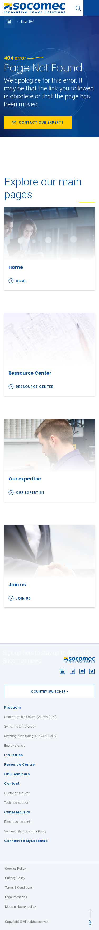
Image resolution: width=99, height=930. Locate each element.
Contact (12, 783)
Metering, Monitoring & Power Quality (30, 736)
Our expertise (30, 492)
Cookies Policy (15, 868)
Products (12, 707)
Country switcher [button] (48, 691)
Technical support (16, 803)
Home (21, 281)
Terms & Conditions (19, 888)
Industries (13, 755)
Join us (23, 598)
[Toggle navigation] (91, 8)
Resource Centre (19, 764)
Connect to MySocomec (26, 840)
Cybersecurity (17, 812)
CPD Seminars (17, 774)
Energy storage (14, 745)
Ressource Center (35, 386)
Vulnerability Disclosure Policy (25, 831)
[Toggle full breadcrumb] (9, 22)
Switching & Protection (20, 726)
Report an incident (17, 822)
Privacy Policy (15, 878)
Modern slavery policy (20, 907)
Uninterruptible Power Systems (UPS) (30, 717)
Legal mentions (16, 897)
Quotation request (17, 793)
